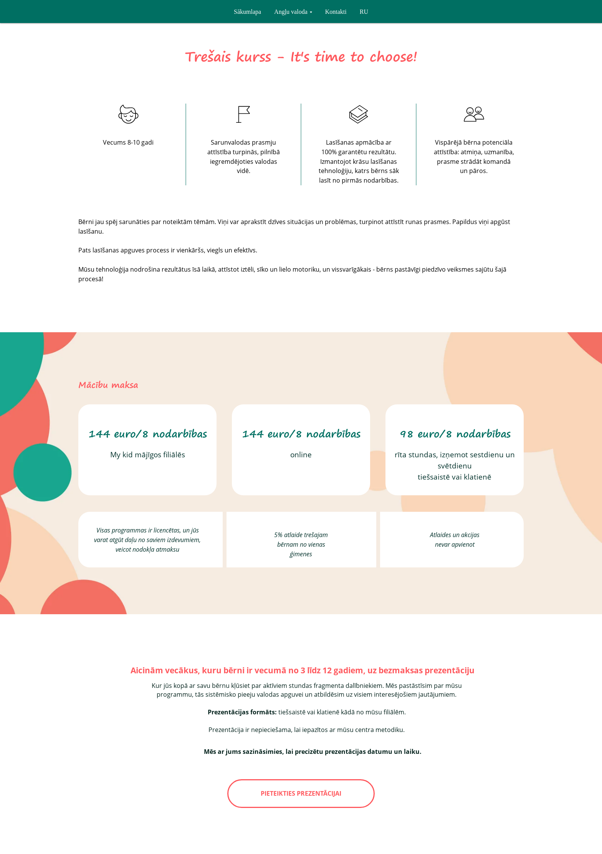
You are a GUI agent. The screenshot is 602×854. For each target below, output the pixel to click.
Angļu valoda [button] (291, 11)
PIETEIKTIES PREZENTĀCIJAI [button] (301, 793)
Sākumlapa (247, 11)
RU (364, 11)
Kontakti (336, 11)
